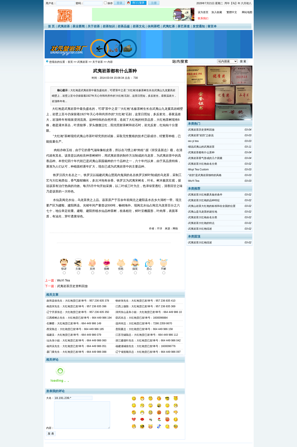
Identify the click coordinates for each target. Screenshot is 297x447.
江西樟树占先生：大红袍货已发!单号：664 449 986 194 (79, 317)
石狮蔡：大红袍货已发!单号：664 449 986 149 (74, 323)
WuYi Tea (63, 280)
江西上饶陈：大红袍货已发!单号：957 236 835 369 (145, 306)
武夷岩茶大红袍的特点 (201, 223)
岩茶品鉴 (124, 26)
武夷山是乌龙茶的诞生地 (202, 211)
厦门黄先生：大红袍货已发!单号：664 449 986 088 (76, 351)
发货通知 (199, 26)
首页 (70, 61)
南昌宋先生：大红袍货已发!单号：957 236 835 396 (76, 306)
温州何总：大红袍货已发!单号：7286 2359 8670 (144, 323)
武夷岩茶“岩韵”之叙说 (201, 135)
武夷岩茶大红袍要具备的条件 (205, 194)
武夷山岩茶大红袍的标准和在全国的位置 (211, 206)
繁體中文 (232, 12)
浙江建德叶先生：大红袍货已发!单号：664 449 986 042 (148, 340)
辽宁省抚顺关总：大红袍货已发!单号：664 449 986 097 (148, 351)
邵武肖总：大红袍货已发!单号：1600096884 (142, 317)
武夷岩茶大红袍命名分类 (202, 163)
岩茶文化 (139, 26)
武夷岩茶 (64, 26)
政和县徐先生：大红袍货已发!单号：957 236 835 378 (78, 300)
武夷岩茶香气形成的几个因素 (205, 158)
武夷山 (157, 108)
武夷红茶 (169, 26)
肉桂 (57, 150)
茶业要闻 (78, 26)
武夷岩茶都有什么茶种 (201, 152)
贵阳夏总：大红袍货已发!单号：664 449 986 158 (144, 329)
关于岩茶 (94, 26)
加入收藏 (216, 12)
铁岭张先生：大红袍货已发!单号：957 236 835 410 (145, 300)
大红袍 (55, 108)
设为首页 (203, 12)
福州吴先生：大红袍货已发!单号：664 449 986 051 (76, 346)
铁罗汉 (57, 175)
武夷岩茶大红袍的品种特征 (204, 200)
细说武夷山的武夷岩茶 (201, 146)
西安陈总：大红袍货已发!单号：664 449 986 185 (75, 329)
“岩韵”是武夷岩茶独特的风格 (204, 175)
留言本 (212, 26)
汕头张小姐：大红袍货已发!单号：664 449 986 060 (76, 340)
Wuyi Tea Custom (198, 169)
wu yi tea (193, 141)
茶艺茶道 (183, 26)
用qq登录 (136, 3)
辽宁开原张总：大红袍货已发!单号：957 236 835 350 (78, 312)
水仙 (56, 200)
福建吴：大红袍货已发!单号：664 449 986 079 (74, 334)
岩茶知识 (109, 26)
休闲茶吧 (154, 26)
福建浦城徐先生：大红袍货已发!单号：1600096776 (146, 346)
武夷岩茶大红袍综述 (200, 228)
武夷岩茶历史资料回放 (72, 286)
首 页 (51, 26)
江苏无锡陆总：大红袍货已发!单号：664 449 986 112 (147, 334)
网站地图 (247, 12)
